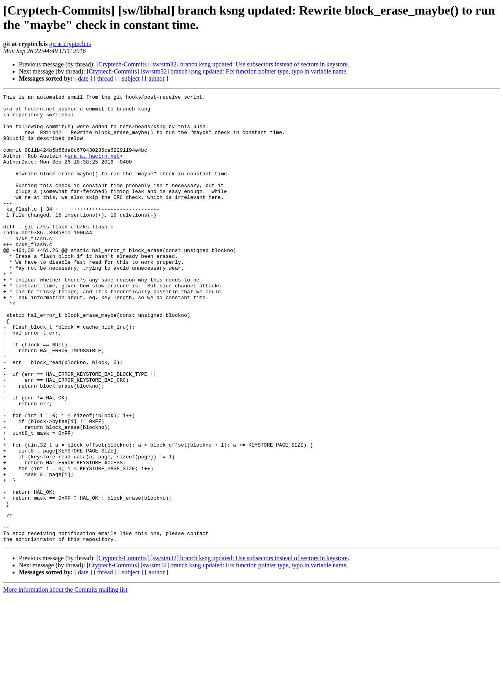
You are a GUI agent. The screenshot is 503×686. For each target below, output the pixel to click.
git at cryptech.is (70, 43)
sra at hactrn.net (29, 112)
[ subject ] (130, 78)
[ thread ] (105, 78)
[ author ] (157, 78)
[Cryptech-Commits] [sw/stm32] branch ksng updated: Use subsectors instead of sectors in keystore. (222, 64)
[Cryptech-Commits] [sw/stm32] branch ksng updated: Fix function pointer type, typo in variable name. (217, 71)
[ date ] (83, 78)
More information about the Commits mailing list (65, 679)
